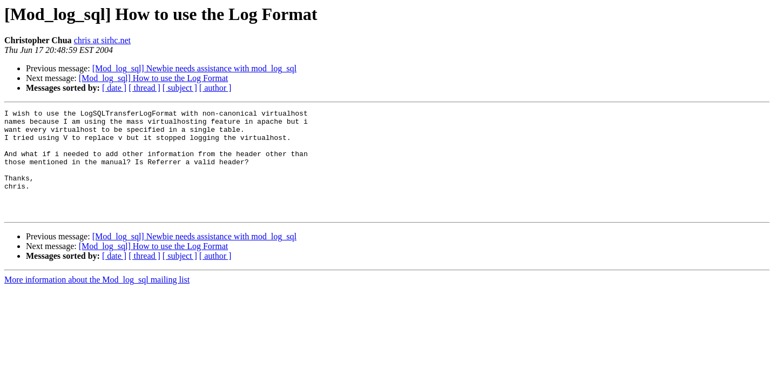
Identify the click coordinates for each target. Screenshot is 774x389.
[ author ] (215, 87)
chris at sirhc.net (102, 40)
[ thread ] (144, 87)
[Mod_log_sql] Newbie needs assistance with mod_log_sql (194, 68)
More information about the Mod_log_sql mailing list (97, 300)
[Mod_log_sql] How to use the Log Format (153, 78)
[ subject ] (180, 87)
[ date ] (114, 87)
